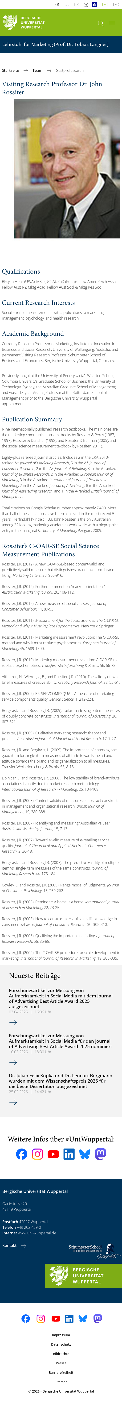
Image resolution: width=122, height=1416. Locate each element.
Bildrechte (61, 1353)
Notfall (86, 4)
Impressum (61, 1335)
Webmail (77, 4)
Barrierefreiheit (61, 1372)
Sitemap (61, 1382)
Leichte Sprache (96, 4)
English (117, 4)
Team (38, 70)
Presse (61, 1363)
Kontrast (58, 4)
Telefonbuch (68, 4)
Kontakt (9, 1245)
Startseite (11, 70)
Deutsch (106, 4)
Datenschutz (61, 1344)
